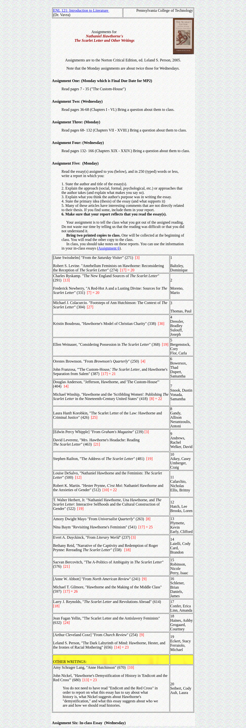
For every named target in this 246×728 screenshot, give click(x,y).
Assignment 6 (108, 248)
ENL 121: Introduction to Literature (81, 10)
